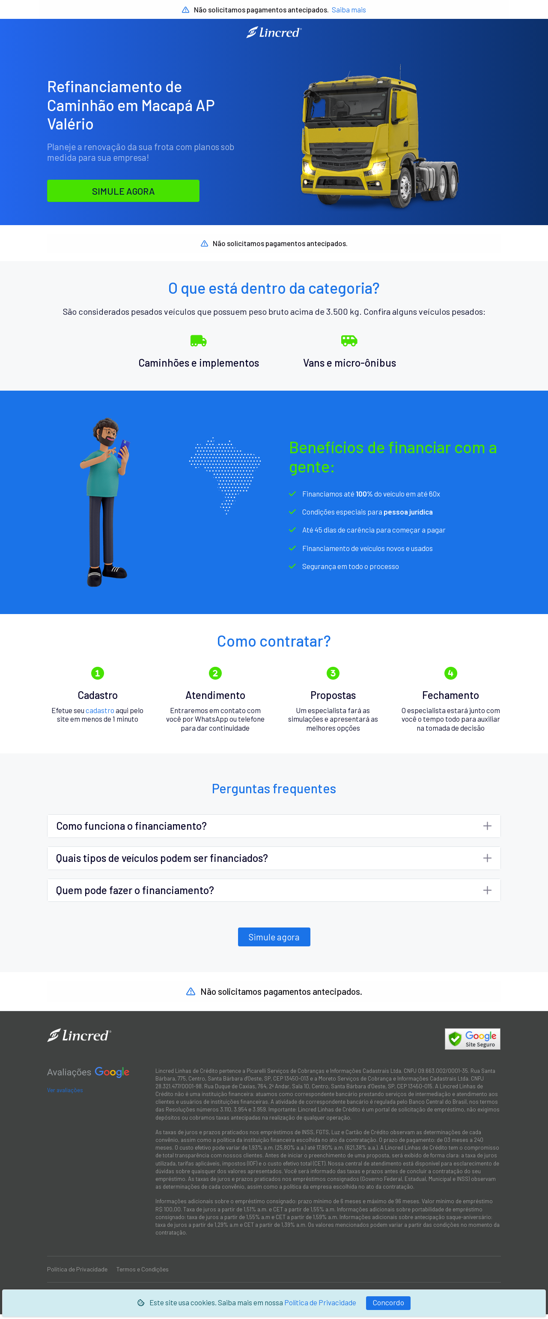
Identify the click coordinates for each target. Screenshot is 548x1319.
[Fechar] (388, 1303)
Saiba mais (349, 9)
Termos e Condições (142, 1273)
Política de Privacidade (320, 1302)
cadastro (100, 714)
